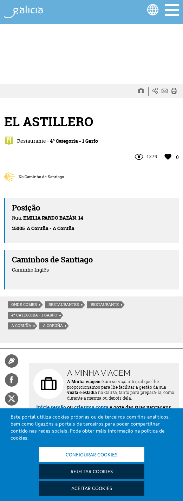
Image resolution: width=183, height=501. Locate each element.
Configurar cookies (91, 455)
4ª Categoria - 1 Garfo (34, 315)
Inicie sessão (51, 407)
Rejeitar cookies (92, 471)
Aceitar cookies (91, 488)
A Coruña (21, 325)
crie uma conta (91, 407)
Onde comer (24, 304)
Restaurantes (63, 304)
